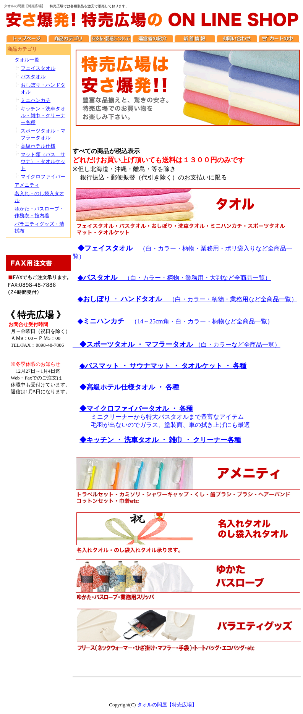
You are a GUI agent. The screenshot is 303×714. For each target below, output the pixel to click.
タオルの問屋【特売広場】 (167, 705)
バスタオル (33, 76)
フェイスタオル (38, 68)
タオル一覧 (27, 60)
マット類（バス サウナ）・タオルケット (43, 161)
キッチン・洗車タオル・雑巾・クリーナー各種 (43, 115)
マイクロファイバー (43, 176)
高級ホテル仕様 (38, 146)
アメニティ (27, 185)
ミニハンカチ (35, 100)
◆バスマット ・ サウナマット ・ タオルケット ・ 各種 (162, 366)
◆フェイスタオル (108, 248)
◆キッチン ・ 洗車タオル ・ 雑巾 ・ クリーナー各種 (160, 440)
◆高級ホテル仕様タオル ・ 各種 (129, 387)
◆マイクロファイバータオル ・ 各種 (136, 408)
